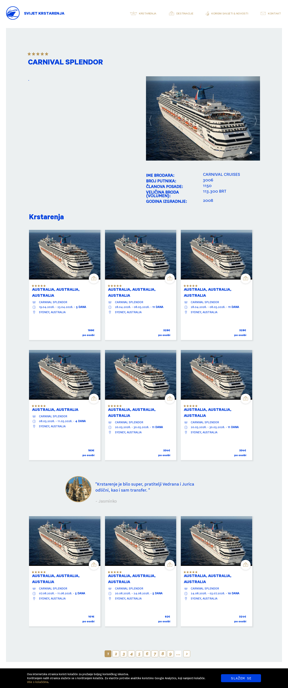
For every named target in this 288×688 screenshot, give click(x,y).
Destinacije (184, 14)
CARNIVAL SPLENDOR (53, 302)
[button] (154, 118)
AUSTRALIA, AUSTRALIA (55, 410)
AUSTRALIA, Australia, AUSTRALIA (56, 293)
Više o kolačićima (37, 682)
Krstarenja (147, 14)
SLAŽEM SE (241, 678)
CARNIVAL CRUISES (221, 174)
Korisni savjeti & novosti (229, 14)
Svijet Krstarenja (44, 14)
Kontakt (274, 14)
